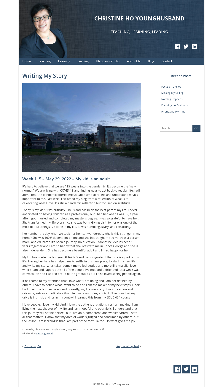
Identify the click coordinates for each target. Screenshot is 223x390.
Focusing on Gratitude (174, 105)
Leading (83, 61)
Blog (151, 61)
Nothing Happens (171, 99)
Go (196, 128)
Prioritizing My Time (173, 111)
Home (26, 61)
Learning (64, 61)
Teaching (44, 61)
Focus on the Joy (171, 86)
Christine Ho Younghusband (139, 18)
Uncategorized (44, 333)
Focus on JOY (32, 346)
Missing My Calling (172, 92)
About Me (134, 61)
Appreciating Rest (127, 346)
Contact (167, 61)
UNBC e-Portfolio (108, 61)
